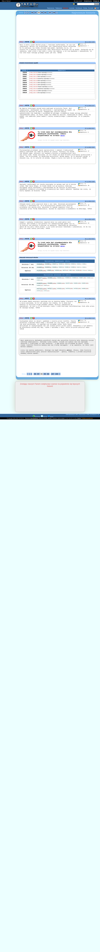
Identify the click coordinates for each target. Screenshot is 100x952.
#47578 (69, 299)
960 (45, 12)
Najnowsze (50, 8)
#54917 (79, 277)
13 (83, 252)
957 (36, 12)
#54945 (60, 288)
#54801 (77, 293)
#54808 (40, 295)
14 (83, 334)
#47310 (42, 299)
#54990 (52, 288)
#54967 (82, 288)
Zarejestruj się (88, 1)
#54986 (84, 274)
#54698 (55, 277)
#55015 (67, 274)
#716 (85, 280)
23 (83, 231)
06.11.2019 (88, 207)
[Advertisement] (8, 455)
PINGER (50, 432)
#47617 (52, 299)
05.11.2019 (88, 309)
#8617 (72, 280)
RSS (97, 8)
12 (83, 111)
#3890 (50, 280)
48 (83, 211)
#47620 (61, 299)
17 (83, 154)
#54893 (40, 277)
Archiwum (78, 8)
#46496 (85, 299)
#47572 (46, 301)
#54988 (68, 288)
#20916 (58, 280)
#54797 (69, 293)
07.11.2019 (88, 107)
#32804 (90, 280)
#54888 (52, 293)
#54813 (61, 277)
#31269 (79, 280)
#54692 (85, 293)
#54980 (48, 274)
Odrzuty (65, 8)
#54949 (40, 274)
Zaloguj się (96, 1)
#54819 (46, 295)
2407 (50, 12)
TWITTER (44, 432)
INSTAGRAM (36, 432)
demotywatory (34, 433)
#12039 (41, 280)
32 (83, 313)
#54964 (61, 274)
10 (83, 190)
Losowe (72, 8)
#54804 (61, 293)
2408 (54, 12)
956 (32, 12)
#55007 (55, 274)
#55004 (79, 274)
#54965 (90, 288)
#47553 (77, 299)
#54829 (42, 294)
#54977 (42, 288)
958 (39, 12)
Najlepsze (58, 8)
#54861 (67, 277)
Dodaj (85, 8)
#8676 (65, 280)
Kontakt (90, 8)
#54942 (73, 274)
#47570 (40, 301)
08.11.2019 (88, 42)
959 (42, 12)
